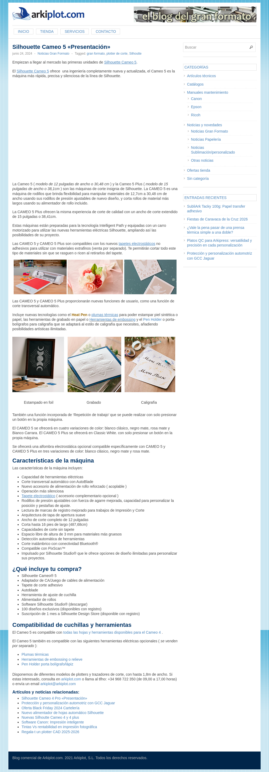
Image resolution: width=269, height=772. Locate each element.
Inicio (23, 31)
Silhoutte (135, 53)
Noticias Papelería (206, 139)
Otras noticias (202, 160)
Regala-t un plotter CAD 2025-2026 (50, 732)
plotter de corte (116, 53)
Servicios (75, 31)
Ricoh (195, 115)
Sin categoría (198, 178)
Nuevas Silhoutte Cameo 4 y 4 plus (50, 717)
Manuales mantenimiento (207, 92)
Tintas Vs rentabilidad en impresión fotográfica (59, 727)
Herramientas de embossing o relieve (52, 659)
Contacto (106, 31)
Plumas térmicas (35, 654)
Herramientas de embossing (112, 319)
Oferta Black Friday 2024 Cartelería (50, 708)
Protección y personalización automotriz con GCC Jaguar (68, 703)
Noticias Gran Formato (53, 53)
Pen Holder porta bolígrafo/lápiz (47, 664)
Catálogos (195, 84)
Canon (196, 99)
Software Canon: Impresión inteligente (53, 722)
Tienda (47, 31)
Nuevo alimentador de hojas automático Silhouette (63, 713)
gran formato (96, 53)
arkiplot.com (71, 679)
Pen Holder (152, 319)
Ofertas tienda (198, 170)
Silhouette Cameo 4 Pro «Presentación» (54, 698)
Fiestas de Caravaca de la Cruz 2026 (217, 219)
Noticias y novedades (204, 125)
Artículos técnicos (201, 76)
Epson (196, 107)
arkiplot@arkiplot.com (58, 684)
